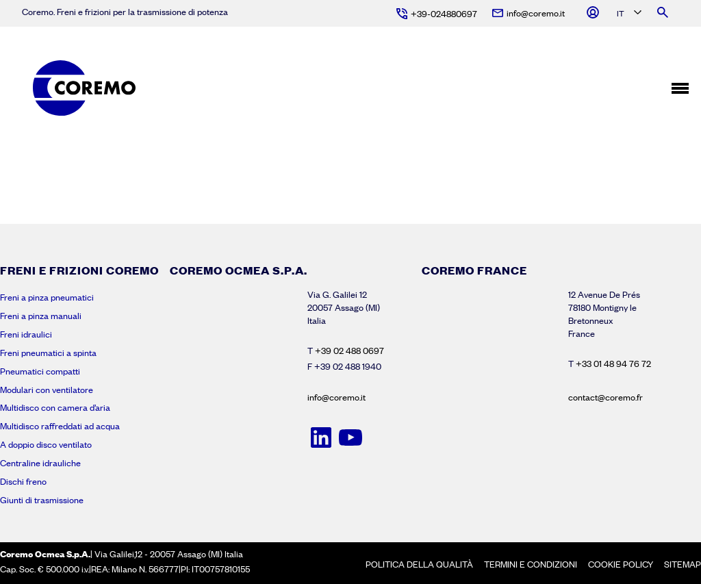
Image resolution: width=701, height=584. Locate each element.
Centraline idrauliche (40, 463)
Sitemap (682, 564)
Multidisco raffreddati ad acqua (60, 426)
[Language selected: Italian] (628, 14)
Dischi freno (23, 481)
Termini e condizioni (530, 564)
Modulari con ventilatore (46, 389)
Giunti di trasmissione (42, 500)
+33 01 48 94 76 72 (613, 363)
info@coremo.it (336, 397)
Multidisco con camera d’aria (55, 407)
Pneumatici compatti (40, 371)
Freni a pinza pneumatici (47, 297)
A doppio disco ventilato (46, 444)
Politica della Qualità (419, 564)
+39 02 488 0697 (349, 350)
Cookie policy (620, 564)
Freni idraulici (26, 334)
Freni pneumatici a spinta (48, 352)
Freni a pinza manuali (40, 315)
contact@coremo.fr (605, 397)
